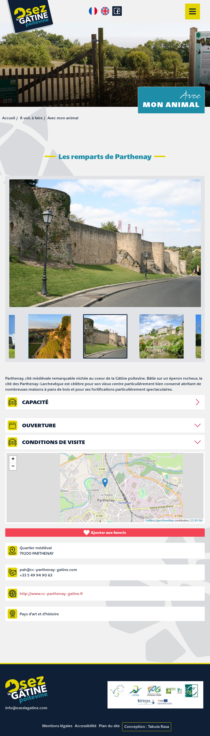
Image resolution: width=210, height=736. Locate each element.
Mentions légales (57, 725)
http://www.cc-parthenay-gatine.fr (51, 593)
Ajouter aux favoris (105, 533)
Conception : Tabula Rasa (146, 726)
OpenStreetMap (164, 520)
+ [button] (13, 459)
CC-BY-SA (196, 520)
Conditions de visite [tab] (53, 442)
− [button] (13, 466)
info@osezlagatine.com (26, 707)
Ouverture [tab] (39, 425)
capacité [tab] (35, 402)
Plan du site (109, 725)
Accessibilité (85, 725)
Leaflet (149, 520)
